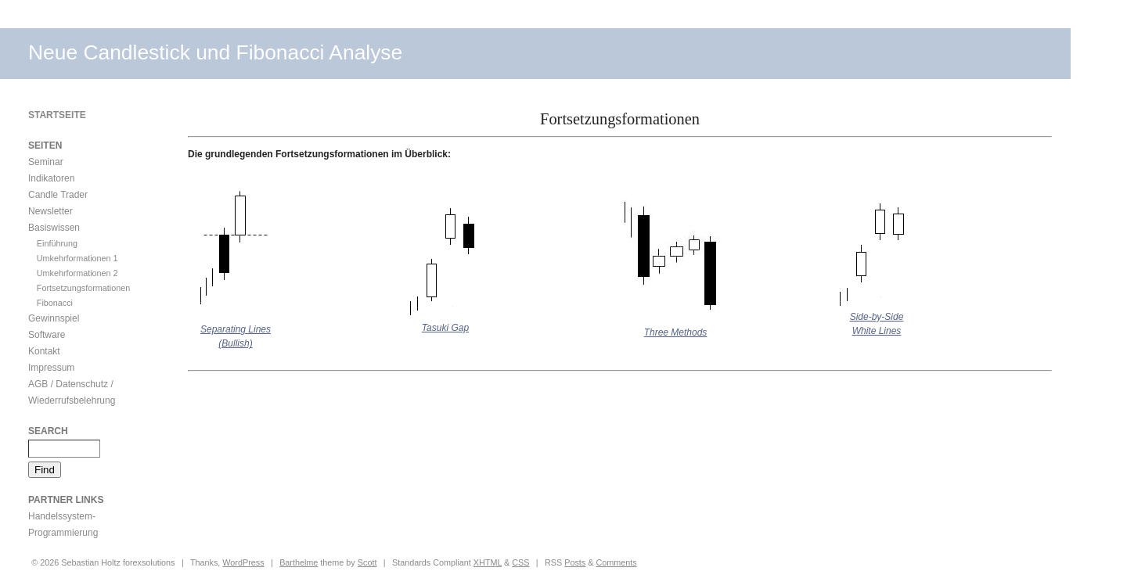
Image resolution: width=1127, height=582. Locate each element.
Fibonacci (55, 302)
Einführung (57, 243)
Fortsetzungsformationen (83, 288)
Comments (616, 562)
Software (46, 334)
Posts (574, 562)
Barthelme (298, 562)
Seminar (45, 161)
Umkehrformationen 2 (77, 273)
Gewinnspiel (53, 318)
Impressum (51, 367)
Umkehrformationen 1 (77, 258)
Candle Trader (58, 194)
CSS (520, 562)
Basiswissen (54, 227)
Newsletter (50, 211)
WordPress (243, 562)
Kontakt (44, 351)
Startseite (57, 115)
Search (48, 431)
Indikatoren (51, 178)
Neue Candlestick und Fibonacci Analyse (215, 52)
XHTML (487, 562)
